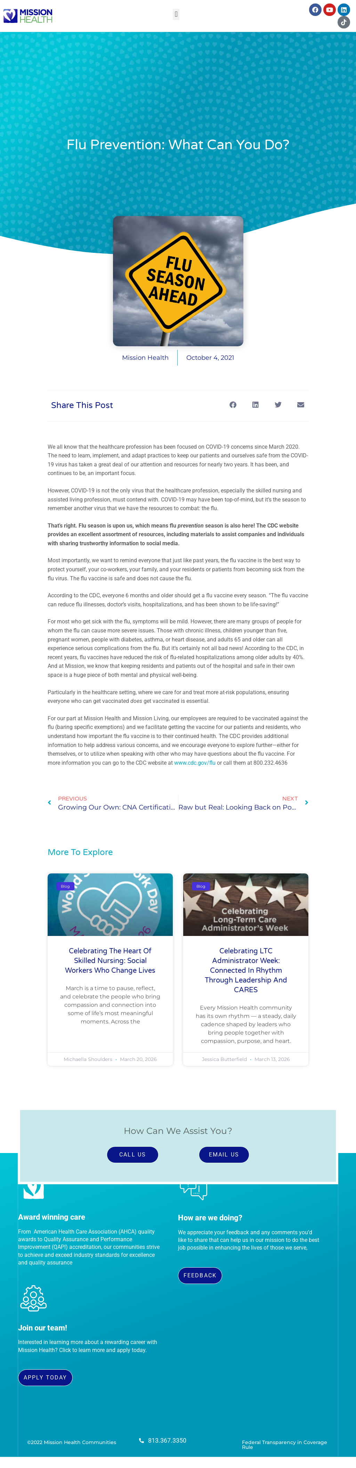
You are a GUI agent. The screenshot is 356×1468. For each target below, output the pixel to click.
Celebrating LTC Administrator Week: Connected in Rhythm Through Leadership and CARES (246, 970)
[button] (176, 14)
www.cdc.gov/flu (195, 763)
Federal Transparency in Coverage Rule (284, 1444)
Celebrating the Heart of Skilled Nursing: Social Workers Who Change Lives (110, 961)
